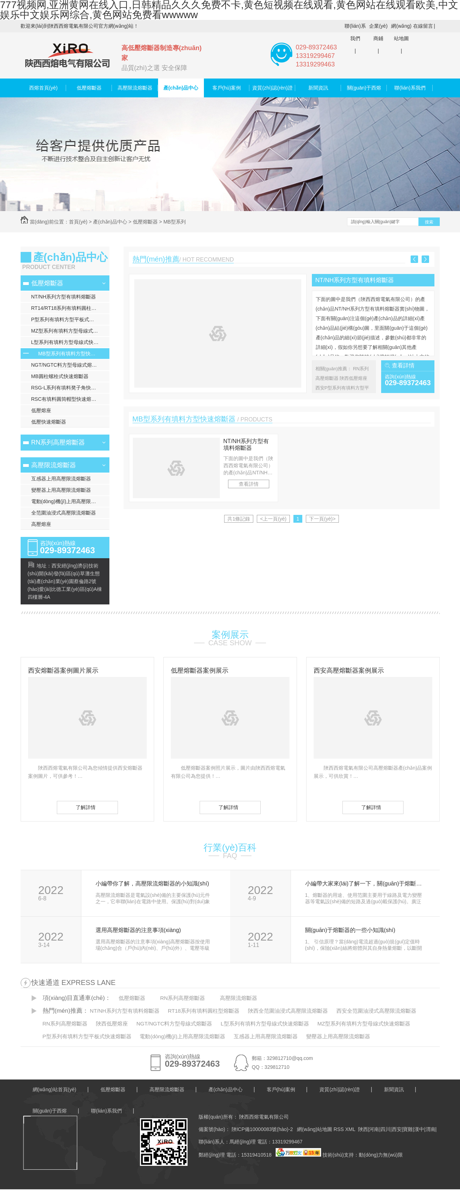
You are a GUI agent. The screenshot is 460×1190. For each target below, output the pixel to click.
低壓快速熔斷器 (48, 422)
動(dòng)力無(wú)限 (381, 1155)
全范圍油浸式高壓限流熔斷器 (63, 513)
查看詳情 (403, 365)
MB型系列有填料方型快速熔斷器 (73, 353)
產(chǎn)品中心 (180, 88)
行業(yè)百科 (230, 847)
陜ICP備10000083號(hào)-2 (261, 1129)
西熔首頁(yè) (43, 88)
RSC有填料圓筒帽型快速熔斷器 (66, 399)
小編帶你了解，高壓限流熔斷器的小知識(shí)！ (152, 884)
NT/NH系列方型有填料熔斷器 (63, 297)
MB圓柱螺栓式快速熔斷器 (59, 376)
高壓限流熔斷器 (135, 88)
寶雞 (408, 1129)
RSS (339, 1129)
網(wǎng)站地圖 (401, 32)
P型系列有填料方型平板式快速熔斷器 (70, 319)
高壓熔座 (41, 524)
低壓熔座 (41, 410)
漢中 (419, 1129)
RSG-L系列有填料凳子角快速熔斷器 (70, 388)
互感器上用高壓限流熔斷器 (61, 478)
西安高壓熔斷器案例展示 (349, 670)
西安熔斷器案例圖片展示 (63, 670)
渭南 (430, 1129)
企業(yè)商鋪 (378, 32)
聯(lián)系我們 (355, 32)
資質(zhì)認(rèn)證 (272, 88)
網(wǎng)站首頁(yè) (54, 1089)
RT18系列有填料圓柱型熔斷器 (203, 1011)
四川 (385, 1129)
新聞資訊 (318, 88)
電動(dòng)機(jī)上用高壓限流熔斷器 (70, 501)
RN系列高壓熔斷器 (58, 442)
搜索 (429, 222)
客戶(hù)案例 (226, 88)
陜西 (363, 1129)
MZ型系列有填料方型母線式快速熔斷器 (70, 331)
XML (351, 1129)
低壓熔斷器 (89, 88)
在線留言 (423, 26)
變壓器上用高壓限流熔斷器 (61, 490)
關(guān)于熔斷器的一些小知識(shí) (350, 930)
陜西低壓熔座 (353, 378)
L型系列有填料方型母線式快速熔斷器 (70, 342)
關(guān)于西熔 (364, 88)
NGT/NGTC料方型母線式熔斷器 (66, 365)
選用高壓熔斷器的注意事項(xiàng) (138, 930)
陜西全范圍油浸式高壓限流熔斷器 (288, 1011)
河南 (374, 1129)
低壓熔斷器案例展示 (199, 670)
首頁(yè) (78, 222)
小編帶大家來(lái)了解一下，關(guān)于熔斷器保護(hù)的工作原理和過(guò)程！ (364, 884)
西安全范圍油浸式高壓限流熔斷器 (376, 1011)
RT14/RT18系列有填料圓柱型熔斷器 (70, 308)
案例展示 (230, 634)
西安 (397, 1129)
